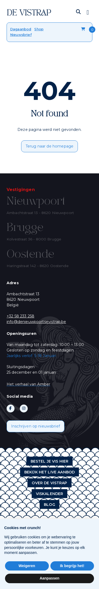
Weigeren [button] (26, 566)
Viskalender (49, 493)
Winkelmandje (83, 29)
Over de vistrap (49, 482)
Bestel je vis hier (50, 461)
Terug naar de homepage (49, 146)
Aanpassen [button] (49, 578)
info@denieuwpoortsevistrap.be (36, 321)
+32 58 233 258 (20, 316)
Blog (49, 504)
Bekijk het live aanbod (49, 471)
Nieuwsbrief (21, 34)
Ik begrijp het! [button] (72, 566)
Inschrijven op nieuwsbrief (35, 426)
